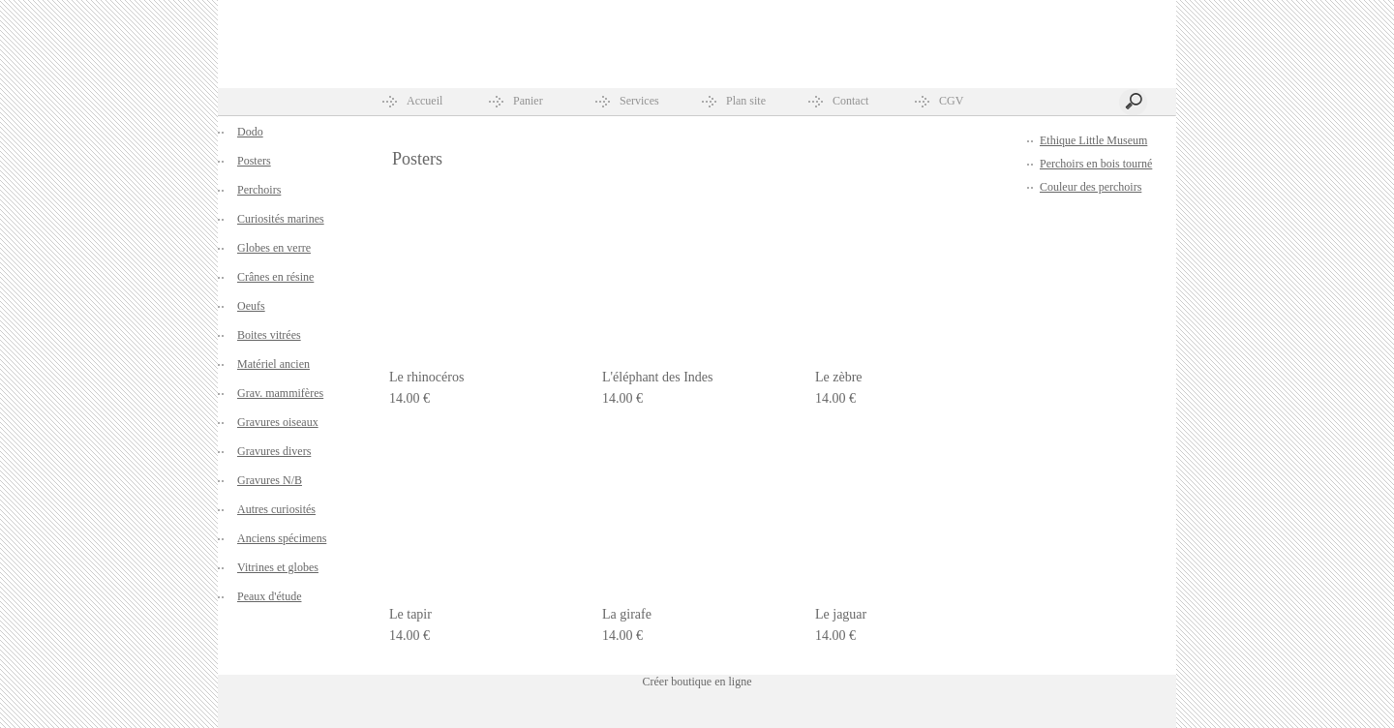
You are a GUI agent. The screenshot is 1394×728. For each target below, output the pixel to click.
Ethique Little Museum (1093, 140)
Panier (528, 100)
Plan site (746, 100)
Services (639, 100)
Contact (850, 100)
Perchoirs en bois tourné (1096, 163)
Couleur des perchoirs (1090, 187)
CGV (951, 100)
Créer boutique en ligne (697, 681)
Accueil (424, 100)
